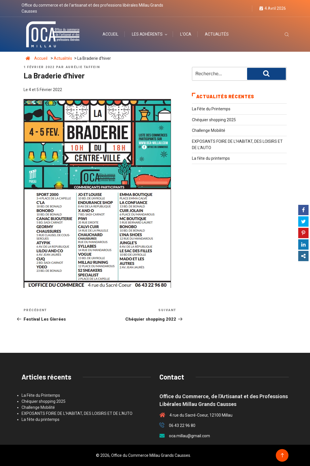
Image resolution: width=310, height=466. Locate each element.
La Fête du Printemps (211, 109)
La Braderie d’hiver (94, 58)
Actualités (217, 34)
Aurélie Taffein (83, 67)
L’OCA (185, 34)
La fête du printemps (211, 158)
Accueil (110, 34)
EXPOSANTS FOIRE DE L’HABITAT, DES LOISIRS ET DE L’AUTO (77, 413)
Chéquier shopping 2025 (214, 120)
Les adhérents (150, 34)
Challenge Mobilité (208, 130)
